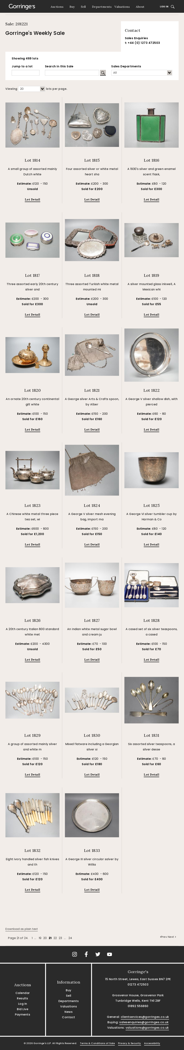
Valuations (122, 6)
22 (55, 938)
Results (22, 998)
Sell (83, 6)
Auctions (57, 6)
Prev (164, 937)
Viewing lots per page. (36, 89)
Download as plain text (21, 929)
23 (60, 938)
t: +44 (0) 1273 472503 (142, 43)
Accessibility (152, 1043)
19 (40, 938)
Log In (164, 6)
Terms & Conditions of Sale (97, 1043)
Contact (68, 1017)
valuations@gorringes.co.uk (147, 1028)
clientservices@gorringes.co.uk (145, 1017)
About (140, 6)
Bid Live (22, 1009)
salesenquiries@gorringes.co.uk (144, 1022)
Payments (22, 1014)
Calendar (22, 993)
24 (70, 938)
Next (172, 937)
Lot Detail (32, 199)
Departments (102, 6)
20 (45, 938)
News (69, 1012)
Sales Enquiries (136, 38)
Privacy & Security (129, 1043)
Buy (72, 6)
